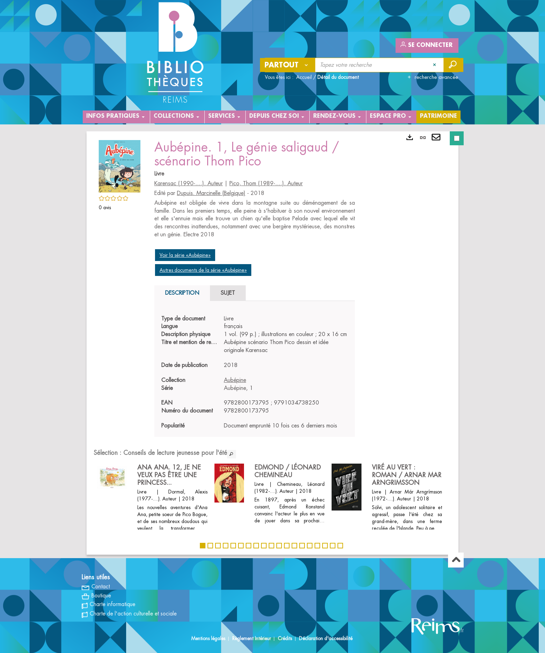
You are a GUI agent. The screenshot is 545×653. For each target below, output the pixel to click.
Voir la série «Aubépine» (185, 255)
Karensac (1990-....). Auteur (188, 183)
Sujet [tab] (228, 293)
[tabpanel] (254, 372)
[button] (119, 165)
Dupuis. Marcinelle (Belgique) (211, 193)
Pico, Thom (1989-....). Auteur (266, 183)
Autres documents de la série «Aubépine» (203, 270)
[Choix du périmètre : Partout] (288, 65)
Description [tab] (182, 293)
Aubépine (235, 380)
